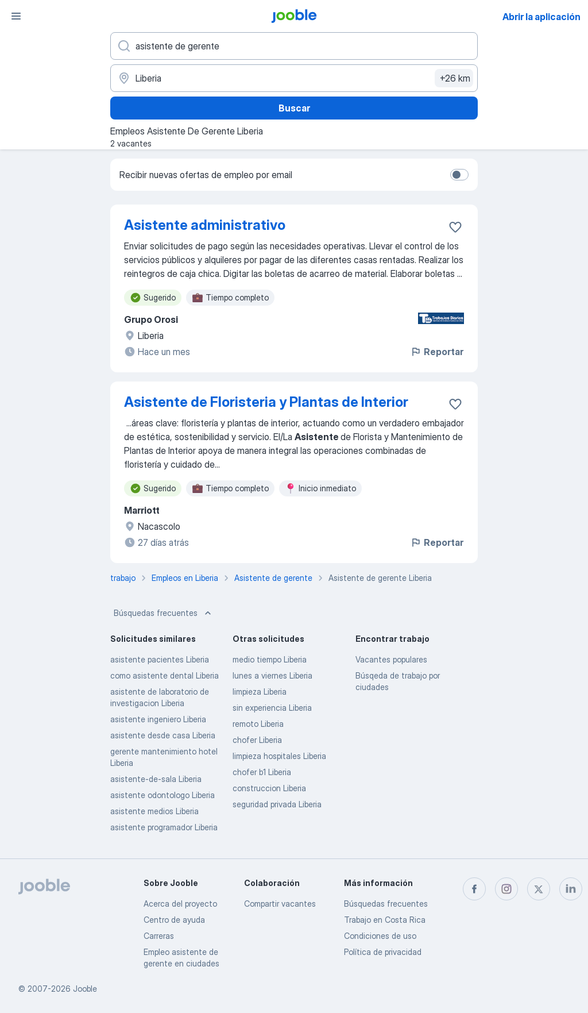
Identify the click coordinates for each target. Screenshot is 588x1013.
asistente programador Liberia (164, 827)
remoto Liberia (258, 724)
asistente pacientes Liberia (159, 659)
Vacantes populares (391, 659)
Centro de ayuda (174, 920)
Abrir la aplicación (541, 16)
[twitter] (538, 888)
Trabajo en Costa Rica (384, 920)
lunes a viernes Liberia (272, 675)
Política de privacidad (382, 952)
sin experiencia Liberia (272, 707)
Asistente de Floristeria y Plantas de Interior (266, 402)
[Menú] (16, 16)
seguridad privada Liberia (277, 804)
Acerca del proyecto (180, 903)
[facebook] (474, 888)
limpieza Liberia (260, 691)
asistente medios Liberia (154, 811)
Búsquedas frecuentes (164, 613)
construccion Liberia (269, 788)
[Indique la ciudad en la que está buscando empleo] (294, 78)
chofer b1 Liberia (262, 772)
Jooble (85, 988)
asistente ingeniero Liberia (158, 719)
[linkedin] (570, 888)
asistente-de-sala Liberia (156, 779)
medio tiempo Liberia (270, 659)
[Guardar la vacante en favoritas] (455, 227)
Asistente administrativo (204, 225)
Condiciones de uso (380, 936)
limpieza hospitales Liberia (279, 756)
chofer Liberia (257, 740)
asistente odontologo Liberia (162, 795)
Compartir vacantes (280, 903)
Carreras (159, 936)
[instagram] (506, 888)
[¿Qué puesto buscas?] (294, 46)
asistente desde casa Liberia (162, 735)
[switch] (459, 174)
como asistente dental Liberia (164, 675)
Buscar (294, 108)
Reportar (436, 351)
